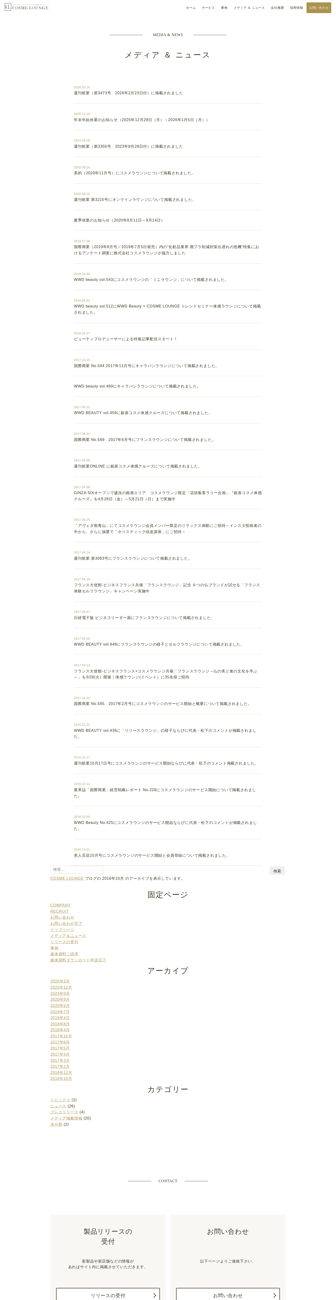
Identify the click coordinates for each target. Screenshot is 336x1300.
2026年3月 (60, 952)
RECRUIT (59, 886)
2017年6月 (60, 1009)
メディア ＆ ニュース (249, 7)
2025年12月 (61, 958)
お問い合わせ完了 (66, 897)
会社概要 (277, 7)
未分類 (56, 1087)
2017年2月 (60, 1032)
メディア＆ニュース (68, 909)
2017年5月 (60, 1015)
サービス (208, 7)
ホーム (191, 7)
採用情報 (296, 7)
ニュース (58, 1070)
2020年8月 (60, 975)
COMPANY (60, 880)
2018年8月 (60, 992)
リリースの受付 (64, 914)
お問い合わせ (319, 7)
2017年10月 (61, 1004)
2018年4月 (60, 998)
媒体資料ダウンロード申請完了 (78, 932)
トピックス (60, 1065)
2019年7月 (60, 981)
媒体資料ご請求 (64, 926)
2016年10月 (61, 1044)
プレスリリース (64, 1076)
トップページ (62, 903)
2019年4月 (60, 987)
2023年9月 (60, 964)
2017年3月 (60, 1027)
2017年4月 (60, 1021)
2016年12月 (61, 1038)
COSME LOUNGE (27, 9)
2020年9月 (60, 970)
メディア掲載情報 (66, 1082)
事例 (224, 7)
